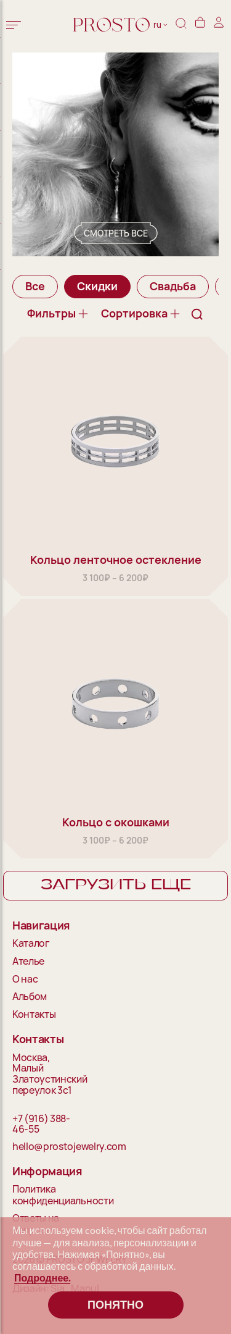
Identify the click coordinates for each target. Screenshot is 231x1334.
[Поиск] (181, 25)
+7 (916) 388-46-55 (41, 1124)
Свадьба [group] (173, 286)
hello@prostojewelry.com (46, 1146)
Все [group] (35, 286)
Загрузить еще (116, 885)
